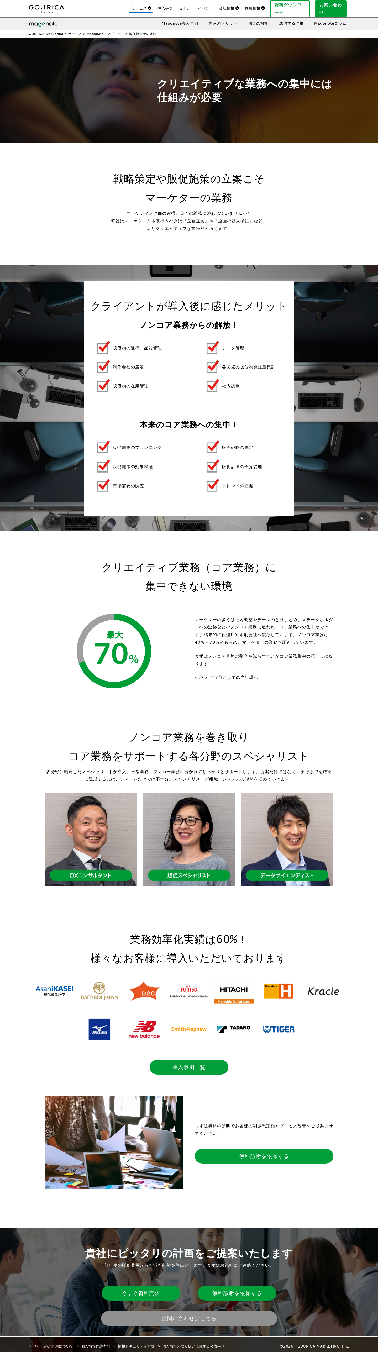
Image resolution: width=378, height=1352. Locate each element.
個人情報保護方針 (96, 1342)
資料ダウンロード (292, 6)
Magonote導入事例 (180, 19)
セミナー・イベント (196, 6)
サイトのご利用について (53, 1342)
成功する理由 (291, 19)
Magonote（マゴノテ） (105, 30)
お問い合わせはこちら (189, 1314)
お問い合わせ (333, 6)
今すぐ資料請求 (141, 1289)
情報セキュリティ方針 (136, 1342)
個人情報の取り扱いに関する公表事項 (193, 1342)
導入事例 (165, 6)
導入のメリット (223, 19)
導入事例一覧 (189, 1063)
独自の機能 (258, 19)
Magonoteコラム (330, 19)
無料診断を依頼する (264, 1152)
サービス (75, 30)
